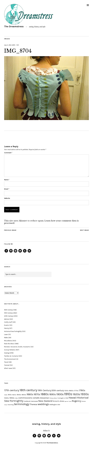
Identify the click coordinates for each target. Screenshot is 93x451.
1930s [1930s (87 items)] (85, 394)
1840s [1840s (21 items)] (19, 395)
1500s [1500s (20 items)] (66, 391)
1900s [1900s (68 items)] (60, 394)
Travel (6, 362)
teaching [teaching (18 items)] (10, 404)
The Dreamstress (14, 26)
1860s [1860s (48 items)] (30, 394)
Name (6, 180)
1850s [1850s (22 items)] (24, 395)
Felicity (6, 328)
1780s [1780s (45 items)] (82, 390)
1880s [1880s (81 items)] (45, 394)
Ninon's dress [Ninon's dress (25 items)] (58, 401)
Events (6, 325)
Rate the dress (9, 344)
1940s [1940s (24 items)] (6, 398)
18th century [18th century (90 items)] (28, 390)
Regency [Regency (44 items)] (76, 400)
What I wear (8, 368)
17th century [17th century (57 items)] (11, 390)
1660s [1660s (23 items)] (71, 391)
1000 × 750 (15, 45)
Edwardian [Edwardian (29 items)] (44, 398)
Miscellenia (8, 341)
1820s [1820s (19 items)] (14, 395)
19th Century (8, 313)
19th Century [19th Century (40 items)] (44, 390)
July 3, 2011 (7, 45)
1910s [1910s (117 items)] (68, 394)
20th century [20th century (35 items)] (57, 390)
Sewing (6, 353)
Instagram (11, 252)
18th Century (8, 310)
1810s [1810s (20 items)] (10, 395)
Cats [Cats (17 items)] (16, 398)
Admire (6, 319)
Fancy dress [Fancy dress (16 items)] (53, 398)
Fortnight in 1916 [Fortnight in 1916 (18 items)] (63, 398)
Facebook (6, 252)
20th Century (8, 316)
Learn (6, 334)
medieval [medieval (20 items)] (27, 401)
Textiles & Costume (11, 356)
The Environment (10, 359)
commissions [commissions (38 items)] (25, 398)
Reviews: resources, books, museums (17, 347)
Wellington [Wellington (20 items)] (53, 404)
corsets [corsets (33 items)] (36, 398)
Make (6, 337)
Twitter (20, 252)
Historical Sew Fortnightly (13, 331)
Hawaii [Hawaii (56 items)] (73, 397)
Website (7, 198)
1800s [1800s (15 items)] (5, 395)
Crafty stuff (8, 322)
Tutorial (6, 365)
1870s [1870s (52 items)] (37, 394)
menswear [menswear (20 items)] (34, 401)
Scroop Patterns (9, 350)
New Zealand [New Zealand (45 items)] (45, 400)
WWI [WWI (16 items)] (58, 404)
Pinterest (15, 252)
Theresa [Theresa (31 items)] (33, 404)
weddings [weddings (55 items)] (43, 404)
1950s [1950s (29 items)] (11, 398)
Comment (8, 153)
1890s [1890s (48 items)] (52, 394)
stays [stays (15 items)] (5, 404)
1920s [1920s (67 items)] (76, 394)
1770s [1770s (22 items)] (76, 391)
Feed (25, 252)
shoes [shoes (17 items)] (84, 401)
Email (6, 189)
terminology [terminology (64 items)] (21, 404)
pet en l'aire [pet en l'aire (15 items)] (68, 401)
